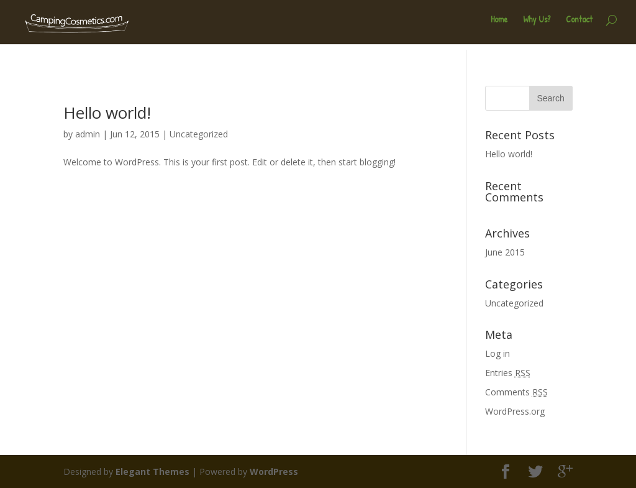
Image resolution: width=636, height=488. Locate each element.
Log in (497, 353)
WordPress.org (515, 411)
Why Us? (536, 25)
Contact (579, 25)
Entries (507, 373)
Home (499, 25)
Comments (516, 392)
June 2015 (505, 252)
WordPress (274, 471)
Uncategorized (199, 134)
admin (87, 134)
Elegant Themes (152, 471)
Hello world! (107, 112)
